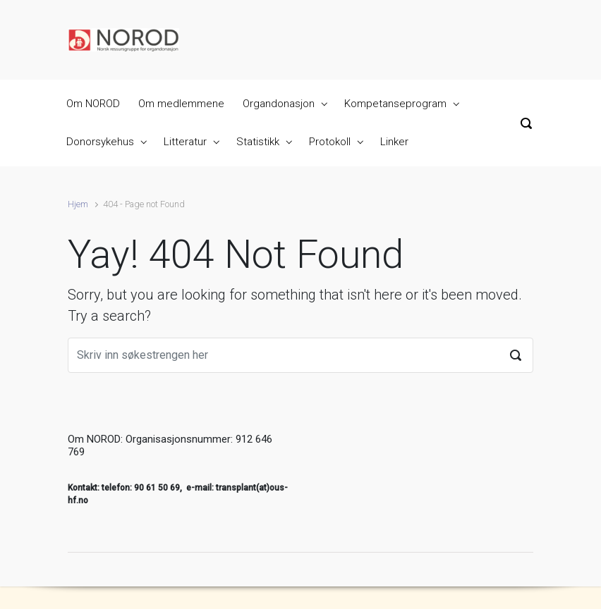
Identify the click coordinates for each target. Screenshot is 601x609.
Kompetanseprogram (395, 103)
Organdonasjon (279, 103)
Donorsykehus (100, 141)
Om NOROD (93, 103)
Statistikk (257, 141)
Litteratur (185, 141)
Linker (394, 141)
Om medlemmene (181, 103)
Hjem (78, 204)
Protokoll (330, 141)
